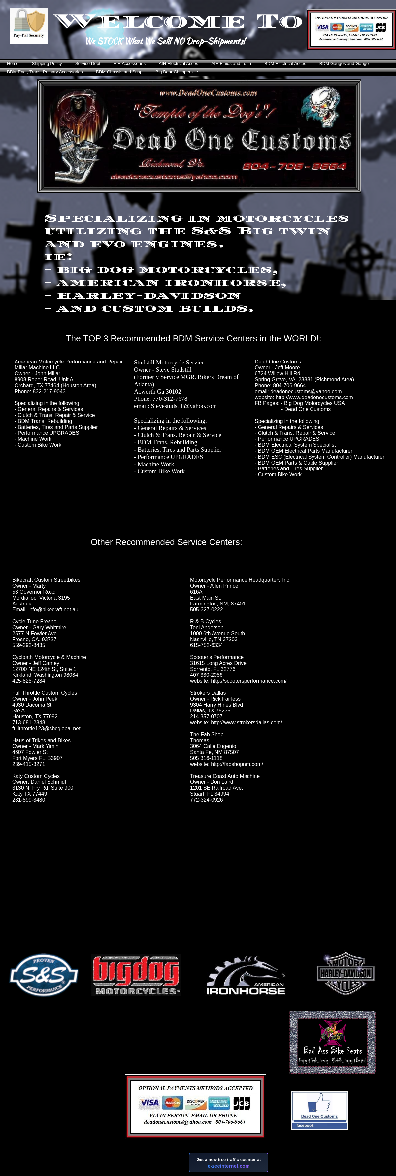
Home (13, 63)
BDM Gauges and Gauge (344, 63)
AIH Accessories (130, 63)
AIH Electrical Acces (178, 63)
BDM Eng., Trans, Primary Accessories (45, 71)
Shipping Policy (47, 63)
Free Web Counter (202, 1174)
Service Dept (87, 63)
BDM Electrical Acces (285, 63)
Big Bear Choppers (174, 71)
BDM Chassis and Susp (119, 71)
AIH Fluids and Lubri (231, 63)
